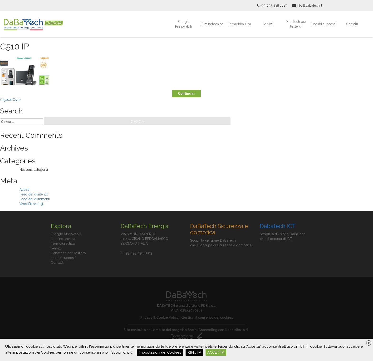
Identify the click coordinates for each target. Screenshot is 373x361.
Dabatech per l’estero (295, 24)
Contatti (352, 24)
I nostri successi (324, 24)
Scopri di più (122, 352)
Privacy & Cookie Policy (159, 317)
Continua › (186, 93)
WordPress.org (31, 204)
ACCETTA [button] (215, 352)
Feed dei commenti (35, 199)
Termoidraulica (239, 24)
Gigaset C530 (10, 100)
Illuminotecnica (211, 24)
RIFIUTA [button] (194, 352)
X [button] (369, 343)
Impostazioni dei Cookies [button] (160, 352)
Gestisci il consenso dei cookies (207, 317)
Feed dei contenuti (34, 194)
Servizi (268, 24)
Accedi (25, 189)
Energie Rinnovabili (183, 24)
